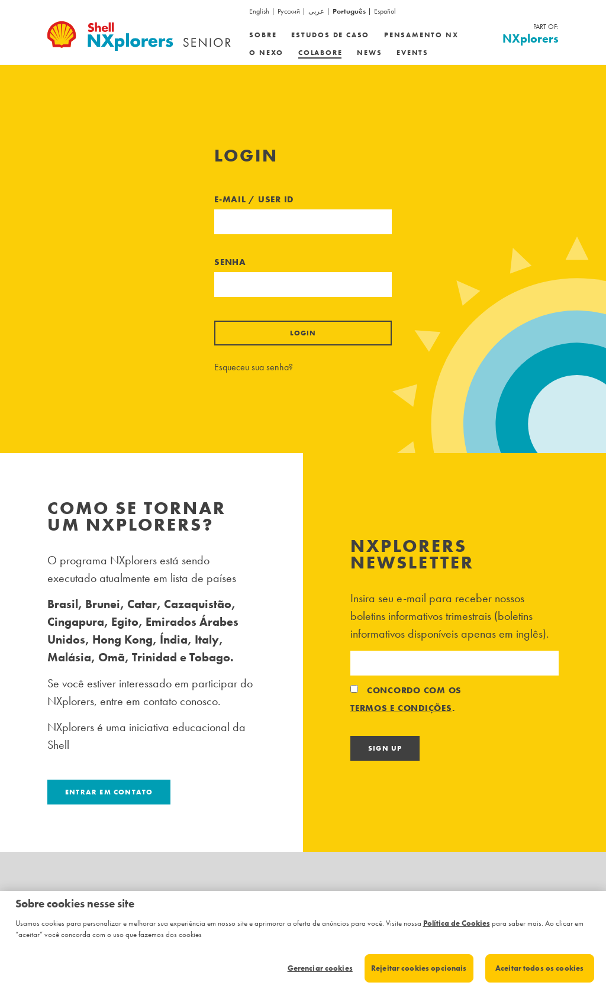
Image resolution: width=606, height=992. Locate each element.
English (259, 11)
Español (385, 11)
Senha (230, 262)
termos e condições (401, 708)
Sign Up (385, 748)
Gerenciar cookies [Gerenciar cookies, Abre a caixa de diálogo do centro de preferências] (320, 968)
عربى (316, 11)
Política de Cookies (456, 923)
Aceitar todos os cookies (539, 968)
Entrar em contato (109, 792)
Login (303, 333)
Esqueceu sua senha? (253, 367)
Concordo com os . (406, 700)
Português (349, 11)
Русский (289, 11)
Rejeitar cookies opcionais (418, 968)
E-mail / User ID (254, 199)
